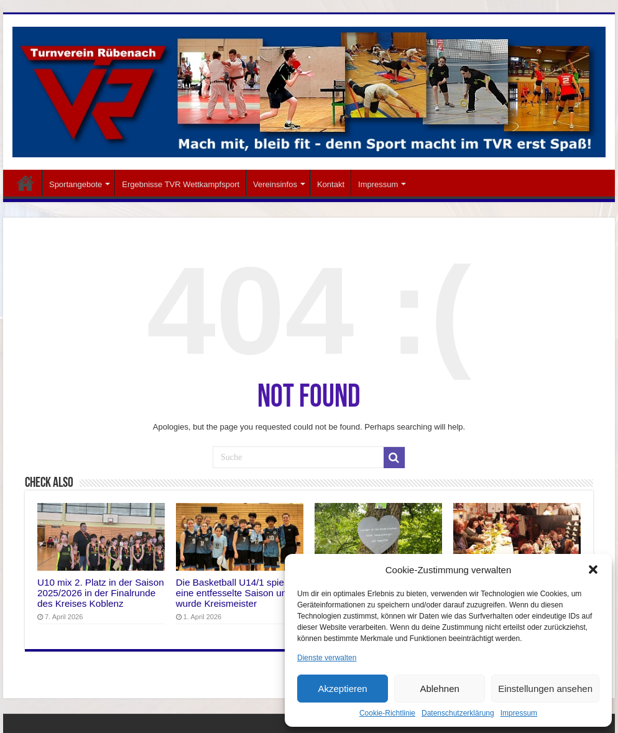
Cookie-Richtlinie (387, 713)
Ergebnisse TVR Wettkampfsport (180, 184)
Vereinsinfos (275, 184)
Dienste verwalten (326, 657)
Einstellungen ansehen (545, 688)
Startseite (25, 183)
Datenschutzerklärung (458, 713)
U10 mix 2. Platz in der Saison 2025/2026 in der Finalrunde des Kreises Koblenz (100, 593)
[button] (593, 569)
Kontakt (330, 184)
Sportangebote (75, 184)
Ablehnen (439, 688)
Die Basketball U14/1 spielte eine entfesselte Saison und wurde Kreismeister (235, 593)
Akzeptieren (342, 688)
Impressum (518, 713)
